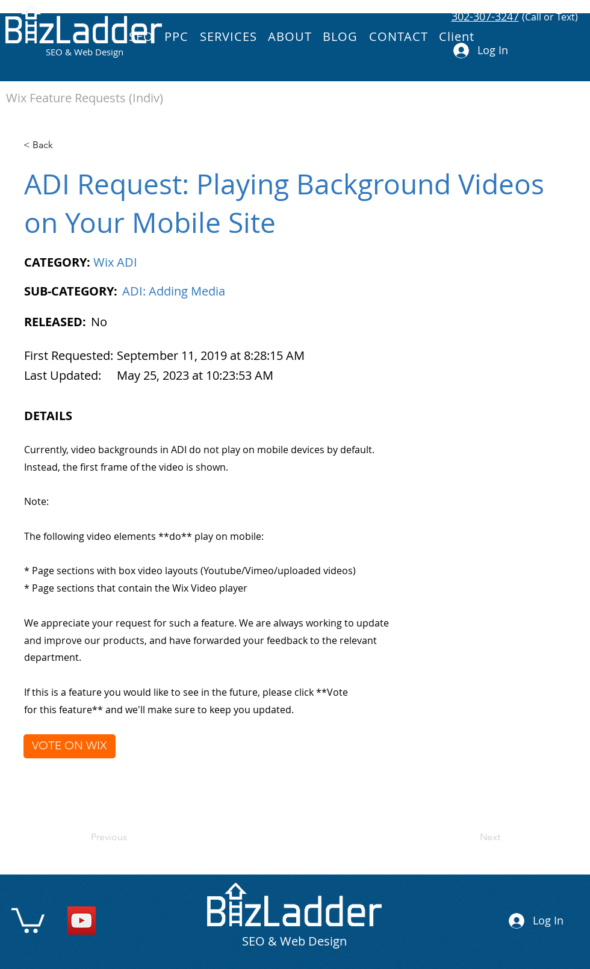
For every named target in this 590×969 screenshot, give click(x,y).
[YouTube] (81, 920)
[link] (28, 919)
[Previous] (130, 837)
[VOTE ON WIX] (69, 746)
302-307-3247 (485, 16)
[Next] (470, 837)
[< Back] (62, 145)
